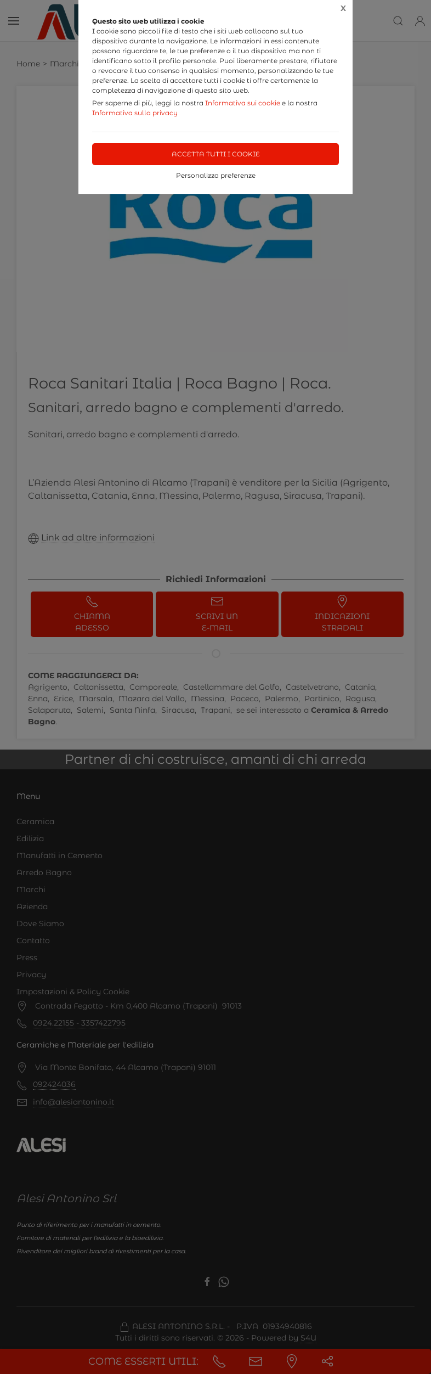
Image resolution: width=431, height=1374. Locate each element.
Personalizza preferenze (216, 175)
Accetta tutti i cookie (216, 154)
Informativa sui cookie (242, 103)
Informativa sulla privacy (135, 113)
